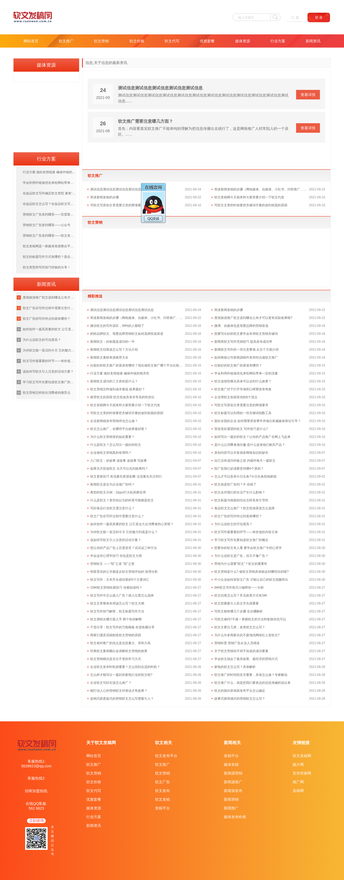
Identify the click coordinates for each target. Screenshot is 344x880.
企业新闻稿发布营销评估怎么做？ (114, 421)
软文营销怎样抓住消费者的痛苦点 (46, 393)
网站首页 (31, 41)
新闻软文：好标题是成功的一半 (112, 341)
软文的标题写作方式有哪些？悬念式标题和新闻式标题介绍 (49, 257)
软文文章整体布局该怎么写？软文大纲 (117, 603)
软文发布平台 (166, 756)
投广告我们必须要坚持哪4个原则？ (239, 468)
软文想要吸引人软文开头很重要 (236, 603)
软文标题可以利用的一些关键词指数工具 (242, 413)
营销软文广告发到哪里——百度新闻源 (49, 214)
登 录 (319, 18)
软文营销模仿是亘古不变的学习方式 (115, 659)
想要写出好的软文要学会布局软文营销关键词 (246, 334)
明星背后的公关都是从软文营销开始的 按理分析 (124, 572)
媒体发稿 (231, 764)
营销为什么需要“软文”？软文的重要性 (240, 564)
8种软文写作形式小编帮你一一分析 (239, 587)
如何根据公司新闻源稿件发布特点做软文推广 (246, 357)
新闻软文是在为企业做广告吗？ (112, 484)
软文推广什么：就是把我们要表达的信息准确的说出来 (252, 683)
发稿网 (298, 791)
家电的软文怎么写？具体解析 (235, 667)
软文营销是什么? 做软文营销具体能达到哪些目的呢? (251, 572)
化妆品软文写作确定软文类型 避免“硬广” (49, 193)
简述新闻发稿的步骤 (104, 197)
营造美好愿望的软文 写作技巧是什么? (241, 429)
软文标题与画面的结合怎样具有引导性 (241, 500)
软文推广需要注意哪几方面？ (145, 121)
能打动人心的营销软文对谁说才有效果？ (118, 691)
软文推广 (66, 41)
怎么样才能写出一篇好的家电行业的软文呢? (121, 675)
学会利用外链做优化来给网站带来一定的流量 (246, 373)
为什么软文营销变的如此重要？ (112, 437)
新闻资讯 (313, 41)
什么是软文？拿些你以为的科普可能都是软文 (122, 500)
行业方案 (277, 41)
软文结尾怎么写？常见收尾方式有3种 (240, 595)
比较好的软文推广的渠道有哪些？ (238, 365)
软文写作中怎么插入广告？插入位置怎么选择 (122, 595)
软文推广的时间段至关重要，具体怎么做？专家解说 (250, 675)
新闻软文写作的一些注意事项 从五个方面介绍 (246, 349)
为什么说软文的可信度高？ (233, 524)
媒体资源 (242, 41)
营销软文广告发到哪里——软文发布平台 (49, 235)
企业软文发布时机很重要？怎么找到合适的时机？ (125, 667)
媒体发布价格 (235, 817)
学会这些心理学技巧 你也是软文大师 (116, 556)
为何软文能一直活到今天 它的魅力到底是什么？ (124, 532)
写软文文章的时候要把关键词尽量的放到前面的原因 (250, 205)
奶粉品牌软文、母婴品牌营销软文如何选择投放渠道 (126, 334)
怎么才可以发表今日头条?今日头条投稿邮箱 (245, 476)
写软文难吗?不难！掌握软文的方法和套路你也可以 (250, 619)
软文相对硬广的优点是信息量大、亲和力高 (120, 643)
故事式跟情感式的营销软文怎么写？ (239, 698)
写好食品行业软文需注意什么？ (112, 508)
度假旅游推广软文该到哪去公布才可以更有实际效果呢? (253, 318)
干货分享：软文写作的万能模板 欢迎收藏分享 (122, 627)
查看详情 (308, 95)
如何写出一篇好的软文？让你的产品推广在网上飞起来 (252, 437)
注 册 (295, 18)
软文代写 (172, 41)
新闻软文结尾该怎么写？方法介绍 (114, 349)
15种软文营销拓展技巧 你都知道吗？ (116, 587)
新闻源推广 (233, 782)
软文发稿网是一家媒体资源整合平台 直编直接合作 (49, 246)
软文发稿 (162, 799)
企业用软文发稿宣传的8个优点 (235, 397)
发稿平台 (162, 808)
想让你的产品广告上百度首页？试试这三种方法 (123, 548)
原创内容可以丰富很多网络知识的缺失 (241, 453)
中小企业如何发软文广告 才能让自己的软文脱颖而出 (251, 579)
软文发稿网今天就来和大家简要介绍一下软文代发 (249, 197)
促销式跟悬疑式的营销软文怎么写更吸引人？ (122, 698)
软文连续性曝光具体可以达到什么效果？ (242, 381)
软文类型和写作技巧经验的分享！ (46, 267)
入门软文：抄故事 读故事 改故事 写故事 (118, 460)
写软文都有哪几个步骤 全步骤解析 (238, 611)
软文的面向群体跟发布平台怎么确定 (239, 691)
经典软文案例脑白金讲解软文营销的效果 (118, 651)
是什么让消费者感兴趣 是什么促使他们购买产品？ (249, 445)
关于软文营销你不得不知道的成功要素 (241, 651)
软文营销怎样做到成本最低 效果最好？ (117, 389)
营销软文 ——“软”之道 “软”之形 (112, 564)
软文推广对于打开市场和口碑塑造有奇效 (242, 389)
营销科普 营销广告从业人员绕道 (237, 643)
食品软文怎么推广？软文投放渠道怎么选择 (244, 508)
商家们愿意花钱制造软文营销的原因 (115, 635)
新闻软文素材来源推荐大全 (109, 357)
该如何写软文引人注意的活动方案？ (115, 540)
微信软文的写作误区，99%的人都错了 (117, 326)
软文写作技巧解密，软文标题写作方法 (117, 611)
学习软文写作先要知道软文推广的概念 (241, 540)
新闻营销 (231, 799)
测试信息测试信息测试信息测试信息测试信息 (160, 88)
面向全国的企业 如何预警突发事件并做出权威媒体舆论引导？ (257, 421)
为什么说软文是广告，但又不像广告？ (241, 556)
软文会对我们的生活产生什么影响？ (239, 492)
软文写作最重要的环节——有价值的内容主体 (246, 532)
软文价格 (136, 41)
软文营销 (101, 41)
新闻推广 (231, 808)
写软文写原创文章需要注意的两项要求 (117, 205)
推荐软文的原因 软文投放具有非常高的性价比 (122, 397)
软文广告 (162, 782)
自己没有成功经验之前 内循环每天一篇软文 (244, 460)
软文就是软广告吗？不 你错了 (235, 484)
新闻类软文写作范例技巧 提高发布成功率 (243, 341)
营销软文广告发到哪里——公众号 (46, 225)
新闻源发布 (233, 791)
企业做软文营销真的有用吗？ (111, 453)
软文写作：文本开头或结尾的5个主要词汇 (119, 579)
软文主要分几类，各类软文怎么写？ (239, 627)
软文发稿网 (302, 756)
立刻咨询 (36, 820)
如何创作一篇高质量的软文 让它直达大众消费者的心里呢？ (132, 524)
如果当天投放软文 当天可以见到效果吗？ (119, 468)
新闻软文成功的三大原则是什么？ (114, 381)
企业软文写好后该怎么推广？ (111, 683)
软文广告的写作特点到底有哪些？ (238, 516)
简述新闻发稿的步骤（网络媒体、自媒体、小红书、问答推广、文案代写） (261, 189)
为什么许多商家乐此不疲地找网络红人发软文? (247, 635)
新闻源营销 (233, 773)
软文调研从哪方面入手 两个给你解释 (116, 619)
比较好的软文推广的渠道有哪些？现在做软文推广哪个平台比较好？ (137, 365)
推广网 (298, 782)
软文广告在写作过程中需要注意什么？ (117, 516)
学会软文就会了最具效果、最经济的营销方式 (246, 659)
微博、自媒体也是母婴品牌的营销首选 (241, 326)
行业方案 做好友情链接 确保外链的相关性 (119, 373)
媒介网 (298, 764)
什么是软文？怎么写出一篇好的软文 (115, 445)
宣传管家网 (302, 773)
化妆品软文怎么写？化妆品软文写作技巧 (49, 204)
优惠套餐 (207, 41)
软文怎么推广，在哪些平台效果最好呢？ (118, 429)
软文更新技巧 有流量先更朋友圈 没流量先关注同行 (126, 476)
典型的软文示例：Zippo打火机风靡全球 (118, 492)
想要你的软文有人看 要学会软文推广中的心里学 (248, 548)
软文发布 (162, 791)
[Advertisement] (46, 115)
